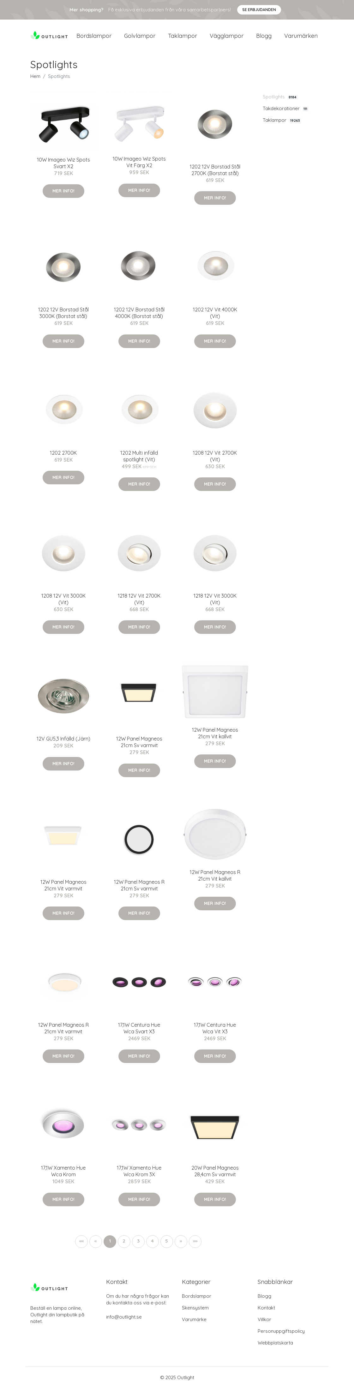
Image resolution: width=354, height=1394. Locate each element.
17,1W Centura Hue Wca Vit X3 (215, 1033)
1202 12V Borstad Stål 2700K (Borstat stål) (215, 175)
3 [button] (138, 1246)
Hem (35, 82)
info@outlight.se (124, 1323)
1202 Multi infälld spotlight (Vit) (139, 461)
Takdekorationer (286, 114)
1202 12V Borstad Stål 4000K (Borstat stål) (139, 318)
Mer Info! (63, 196)
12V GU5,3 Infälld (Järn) (63, 744)
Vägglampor (226, 38)
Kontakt (266, 1313)
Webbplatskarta (275, 1348)
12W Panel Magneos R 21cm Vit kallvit (215, 880)
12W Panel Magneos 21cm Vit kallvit (215, 738)
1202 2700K (63, 458)
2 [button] (124, 1246)
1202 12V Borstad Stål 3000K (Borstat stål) (63, 318)
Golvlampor (139, 38)
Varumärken (301, 38)
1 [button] (110, 1246)
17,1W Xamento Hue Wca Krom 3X (139, 1176)
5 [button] (166, 1246)
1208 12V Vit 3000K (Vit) (63, 604)
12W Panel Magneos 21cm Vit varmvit (63, 890)
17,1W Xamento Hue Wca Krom (63, 1176)
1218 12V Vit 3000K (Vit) (215, 604)
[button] (181, 1247)
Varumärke (194, 1325)
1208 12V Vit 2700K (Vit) (215, 461)
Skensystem (195, 1313)
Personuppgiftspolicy (281, 1337)
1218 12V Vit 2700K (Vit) (139, 604)
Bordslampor (93, 38)
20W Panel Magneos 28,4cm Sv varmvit (215, 1176)
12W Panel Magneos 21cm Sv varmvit (139, 747)
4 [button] (152, 1246)
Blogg (264, 38)
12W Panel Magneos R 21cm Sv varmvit (139, 890)
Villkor (264, 1325)
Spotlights (280, 102)
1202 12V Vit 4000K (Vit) (215, 318)
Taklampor (182, 38)
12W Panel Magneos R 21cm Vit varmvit (63, 1033)
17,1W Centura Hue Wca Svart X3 (139, 1033)
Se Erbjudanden (259, 9)
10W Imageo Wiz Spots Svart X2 (63, 168)
